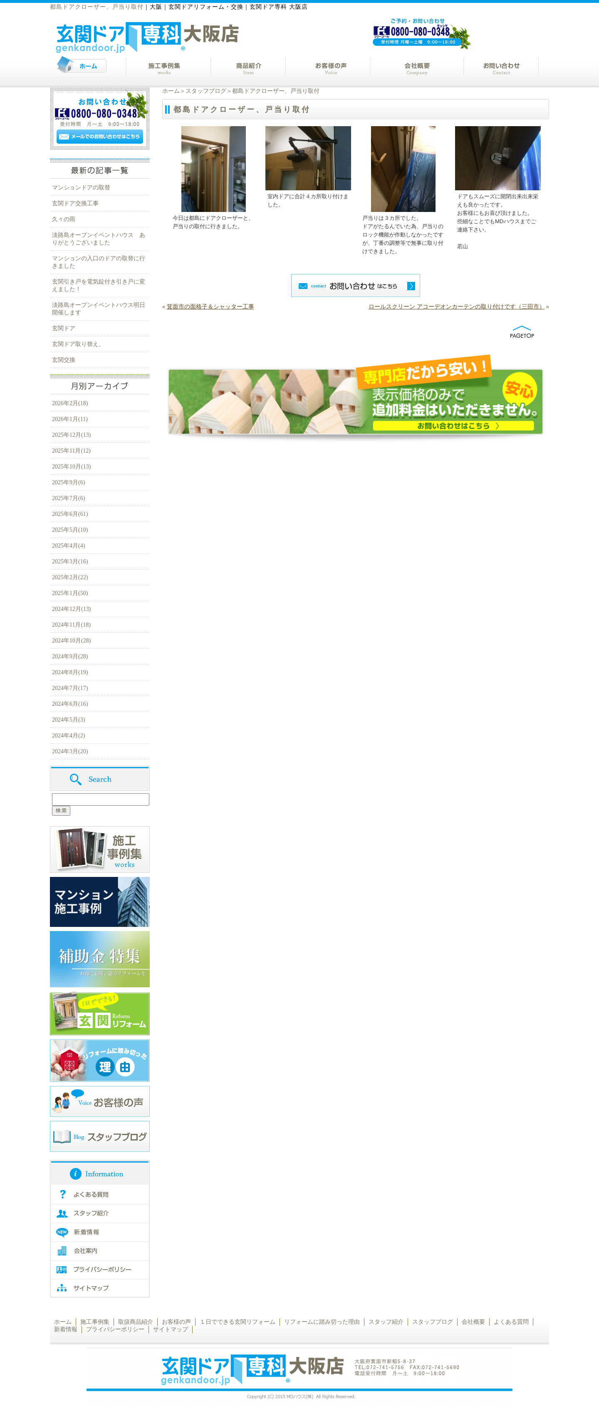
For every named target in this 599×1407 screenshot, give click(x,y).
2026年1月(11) (70, 419)
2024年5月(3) (68, 720)
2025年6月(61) (70, 514)
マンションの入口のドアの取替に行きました (98, 262)
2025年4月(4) (68, 546)
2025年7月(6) (68, 498)
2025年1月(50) (70, 593)
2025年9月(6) (68, 482)
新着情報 (65, 1329)
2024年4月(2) (68, 735)
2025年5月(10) (70, 530)
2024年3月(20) (70, 751)
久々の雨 (63, 219)
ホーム (171, 91)
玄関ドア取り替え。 (78, 344)
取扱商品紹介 (135, 1322)
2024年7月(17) (70, 688)
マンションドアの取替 (81, 187)
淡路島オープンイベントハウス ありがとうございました (98, 239)
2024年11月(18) (71, 625)
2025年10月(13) (71, 466)
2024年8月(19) (70, 672)
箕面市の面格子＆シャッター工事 (210, 307)
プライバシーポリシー (115, 1329)
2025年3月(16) (70, 561)
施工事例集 (94, 1322)
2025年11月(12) (71, 451)
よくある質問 (511, 1322)
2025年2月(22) (70, 577)
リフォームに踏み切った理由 (322, 1322)
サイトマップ (170, 1329)
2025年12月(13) (71, 435)
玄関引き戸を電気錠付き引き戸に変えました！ (98, 285)
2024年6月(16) (70, 704)
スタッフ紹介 (386, 1322)
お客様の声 (176, 1322)
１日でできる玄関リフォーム (237, 1322)
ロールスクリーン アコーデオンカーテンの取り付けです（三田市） (457, 307)
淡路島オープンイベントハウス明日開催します (98, 309)
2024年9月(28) (70, 656)
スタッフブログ (206, 91)
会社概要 (473, 1322)
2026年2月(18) (70, 403)
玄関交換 (63, 360)
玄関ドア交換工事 (75, 203)
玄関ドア (63, 328)
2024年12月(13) (71, 609)
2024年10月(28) (71, 641)
